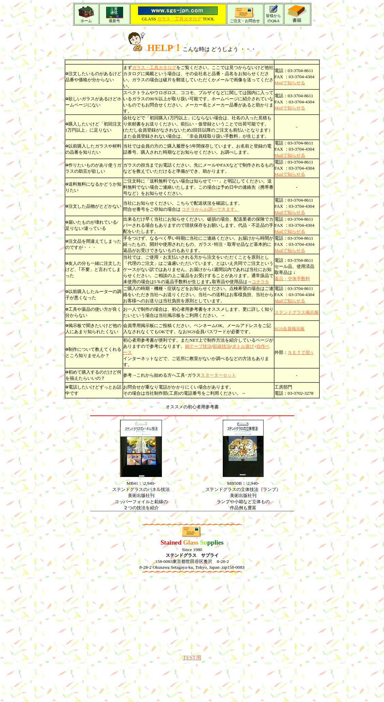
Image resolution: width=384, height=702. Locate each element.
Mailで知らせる (289, 107)
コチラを (260, 281)
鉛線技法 (222, 346)
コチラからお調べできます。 (210, 209)
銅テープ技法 (198, 346)
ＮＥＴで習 (301, 352)
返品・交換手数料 (292, 278)
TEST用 (192, 658)
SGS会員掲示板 (289, 328)
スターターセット (218, 375)
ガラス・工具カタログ (179, 18)
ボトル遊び (243, 346)
